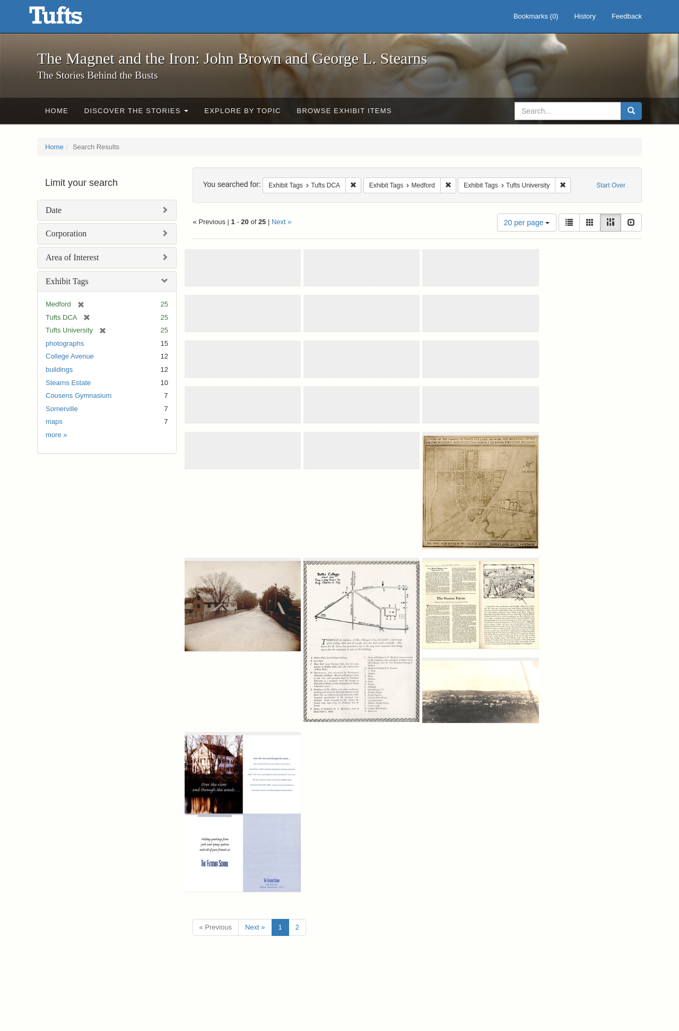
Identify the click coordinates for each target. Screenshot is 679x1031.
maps (54, 421)
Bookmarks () (536, 16)
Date (54, 210)
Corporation (66, 233)
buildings (59, 369)
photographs (65, 343)
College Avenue (70, 356)
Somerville (62, 409)
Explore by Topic (242, 111)
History (584, 16)
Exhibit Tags (67, 281)
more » (56, 435)
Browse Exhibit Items (344, 111)
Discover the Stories (136, 111)
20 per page (527, 222)
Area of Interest (72, 257)
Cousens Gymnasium (78, 395)
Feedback (627, 16)
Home (56, 111)
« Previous (215, 927)
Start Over (610, 185)
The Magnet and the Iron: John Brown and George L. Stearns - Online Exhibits (69, 18)
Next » (282, 222)
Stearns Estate (68, 383)
